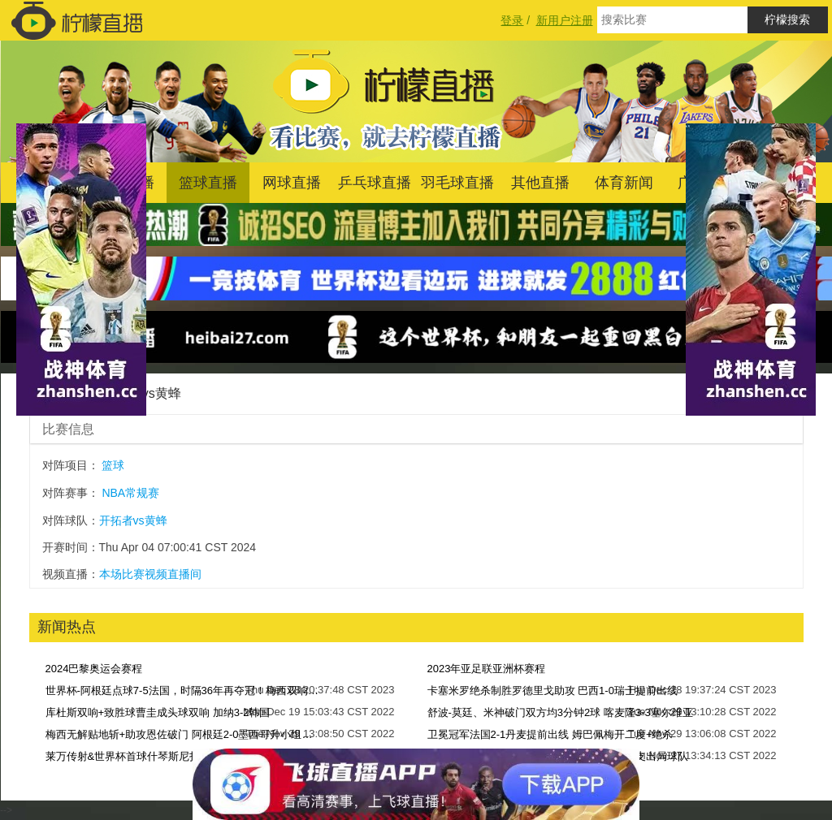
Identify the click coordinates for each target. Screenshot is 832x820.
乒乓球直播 (374, 183)
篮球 (113, 465)
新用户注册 (564, 20)
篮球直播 (208, 183)
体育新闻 (624, 183)
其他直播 (540, 183)
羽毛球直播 (457, 183)
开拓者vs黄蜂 (133, 520)
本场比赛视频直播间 (150, 574)
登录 (511, 20)
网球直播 (291, 183)
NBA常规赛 (130, 492)
